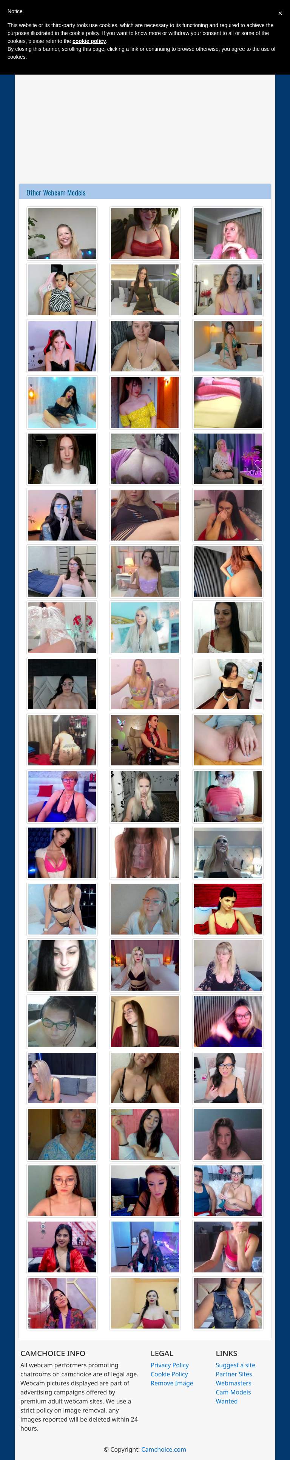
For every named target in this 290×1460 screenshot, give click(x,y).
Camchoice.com (163, 1449)
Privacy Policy (170, 1365)
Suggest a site (236, 1365)
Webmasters (233, 1383)
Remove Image (172, 1383)
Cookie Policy (169, 1374)
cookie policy (89, 41)
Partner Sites (234, 1374)
